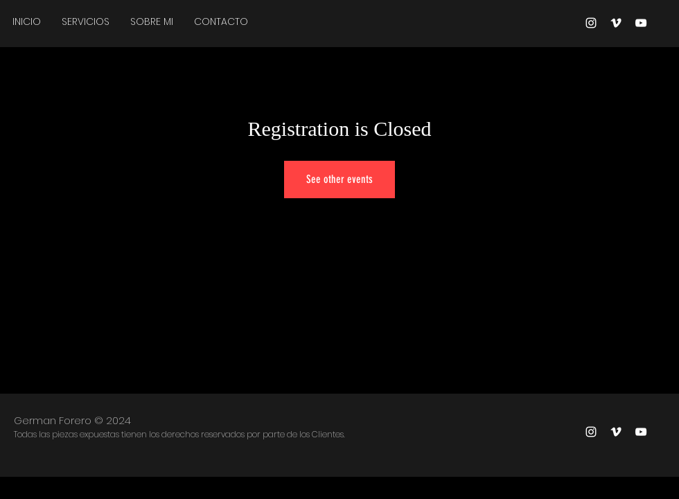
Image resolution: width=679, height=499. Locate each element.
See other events (339, 179)
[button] (85, 21)
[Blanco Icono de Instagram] (591, 23)
